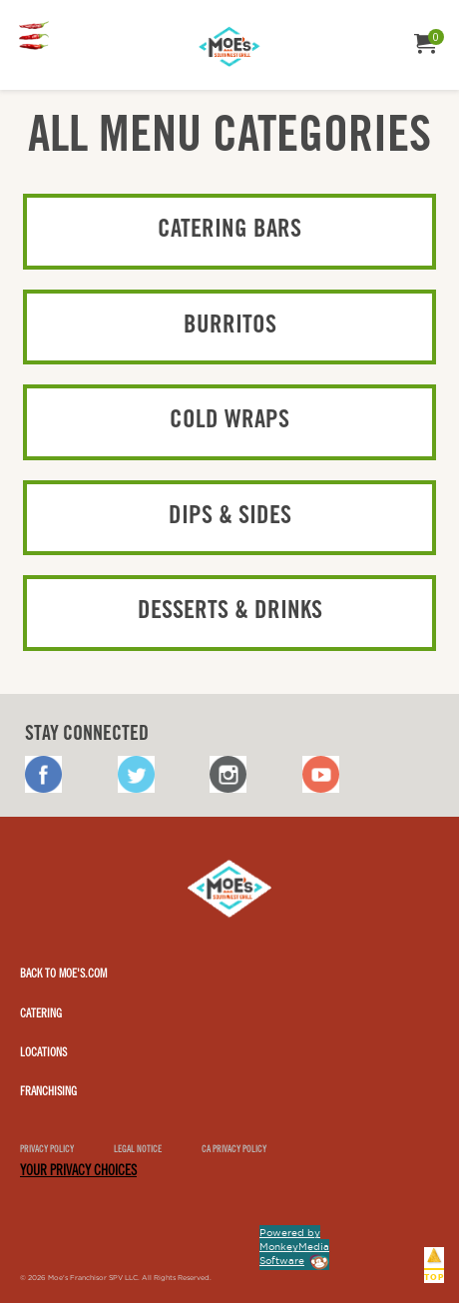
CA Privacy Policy (234, 1150)
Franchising (48, 1092)
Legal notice (138, 1150)
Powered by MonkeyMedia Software (294, 1246)
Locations (43, 1053)
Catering (41, 1014)
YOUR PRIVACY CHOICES (78, 1172)
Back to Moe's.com (63, 974)
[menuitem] (34, 37)
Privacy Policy (47, 1150)
